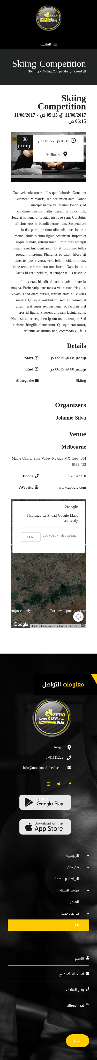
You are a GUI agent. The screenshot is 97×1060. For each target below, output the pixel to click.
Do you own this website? (59, 535)
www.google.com (72, 487)
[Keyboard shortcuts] (82, 625)
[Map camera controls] (78, 616)
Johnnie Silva (71, 418)
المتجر (74, 901)
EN (77, 925)
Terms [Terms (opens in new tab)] (35, 626)
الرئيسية (80, 71)
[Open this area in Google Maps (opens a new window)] (20, 624)
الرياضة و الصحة (66, 878)
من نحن (73, 867)
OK (30, 537)
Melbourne (54, 154)
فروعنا (58, 747)
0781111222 (54, 757)
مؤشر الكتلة (69, 890)
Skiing (33, 71)
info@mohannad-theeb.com (43, 767)
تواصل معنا (70, 913)
